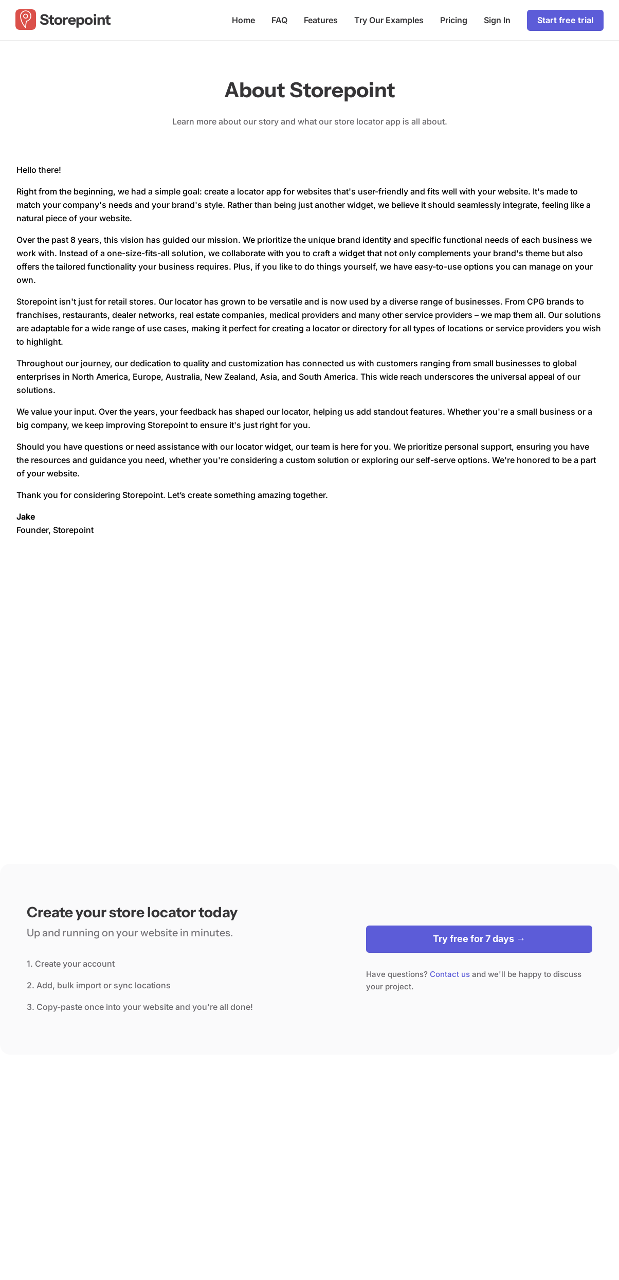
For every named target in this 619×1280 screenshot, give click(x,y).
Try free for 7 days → (479, 938)
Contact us (450, 974)
